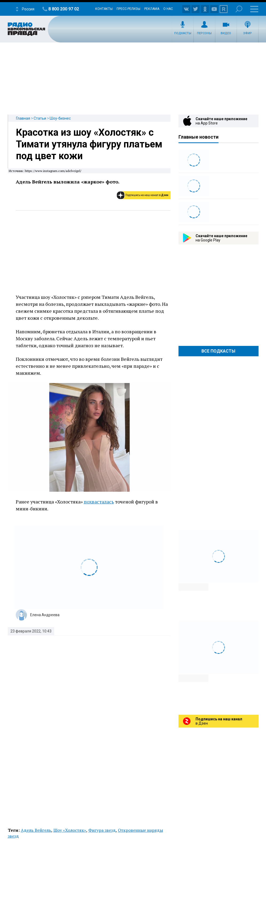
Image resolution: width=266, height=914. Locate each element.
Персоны (204, 33)
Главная (23, 118)
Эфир (247, 33)
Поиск (239, 9)
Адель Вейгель (36, 830)
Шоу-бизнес (60, 118)
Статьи (40, 118)
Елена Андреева (44, 615)
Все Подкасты (218, 351)
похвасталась (99, 501)
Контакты (104, 9)
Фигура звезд (102, 830)
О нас (168, 9)
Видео (226, 33)
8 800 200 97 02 (63, 8)
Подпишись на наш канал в (146, 195)
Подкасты (182, 33)
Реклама (151, 9)
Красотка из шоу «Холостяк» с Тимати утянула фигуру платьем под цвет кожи (89, 144)
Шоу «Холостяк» (69, 830)
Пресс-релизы (128, 9)
